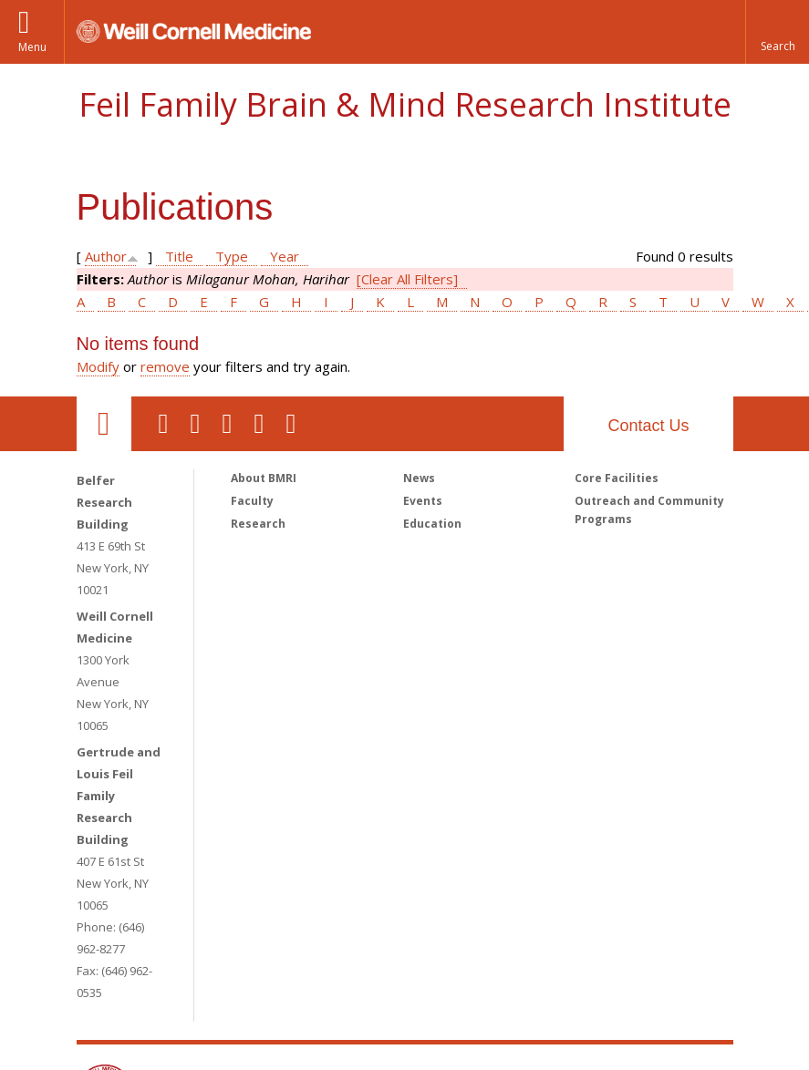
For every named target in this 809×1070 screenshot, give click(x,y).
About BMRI (263, 478)
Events (422, 501)
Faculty (252, 501)
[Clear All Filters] (407, 279)
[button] (777, 32)
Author (106, 256)
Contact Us (648, 426)
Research (258, 523)
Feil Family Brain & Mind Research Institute (404, 104)
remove (165, 366)
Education (432, 523)
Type (231, 256)
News (419, 478)
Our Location (104, 423)
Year (284, 256)
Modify (98, 366)
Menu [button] (32, 47)
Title (179, 256)
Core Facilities (617, 478)
